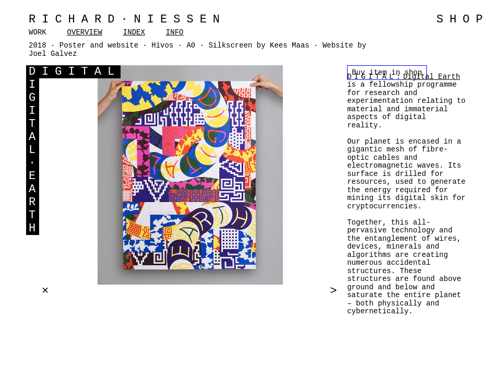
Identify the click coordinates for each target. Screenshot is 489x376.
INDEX (134, 32)
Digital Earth (431, 77)
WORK (37, 32)
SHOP (462, 19)
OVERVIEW (84, 32)
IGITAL (81, 71)
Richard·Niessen (127, 19)
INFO (175, 32)
